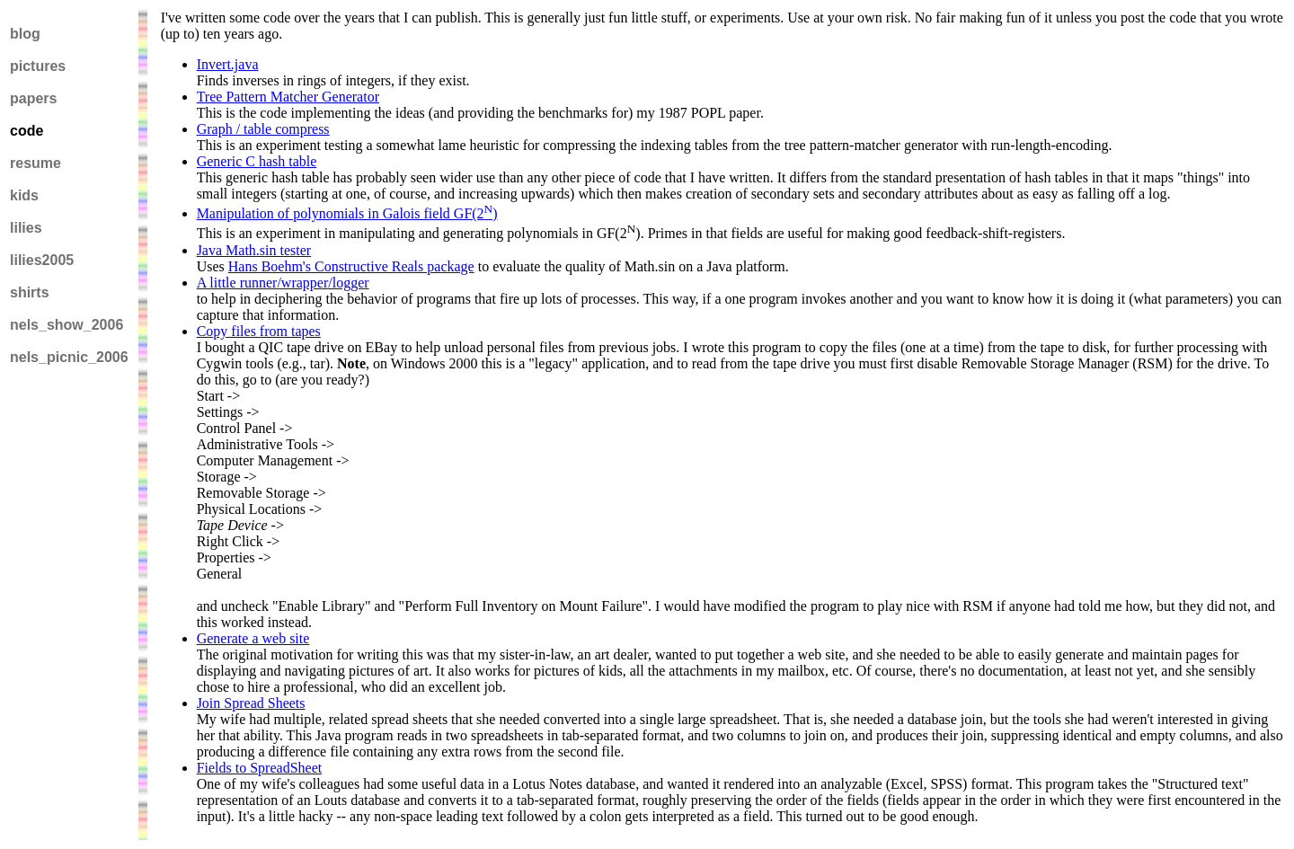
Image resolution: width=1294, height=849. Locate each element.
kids (24, 195)
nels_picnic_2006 (69, 357)
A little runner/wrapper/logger (283, 282)
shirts (29, 292)
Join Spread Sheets (251, 703)
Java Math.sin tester (254, 250)
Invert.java (228, 64)
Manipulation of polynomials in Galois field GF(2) (347, 213)
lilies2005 (42, 260)
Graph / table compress (263, 129)
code (26, 130)
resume (35, 163)
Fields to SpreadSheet (260, 767)
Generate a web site (253, 638)
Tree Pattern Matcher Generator (288, 96)
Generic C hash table (257, 161)
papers (33, 98)
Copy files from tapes (259, 331)
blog (25, 33)
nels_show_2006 (66, 324)
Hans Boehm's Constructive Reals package (351, 266)
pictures (38, 66)
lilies (26, 227)
